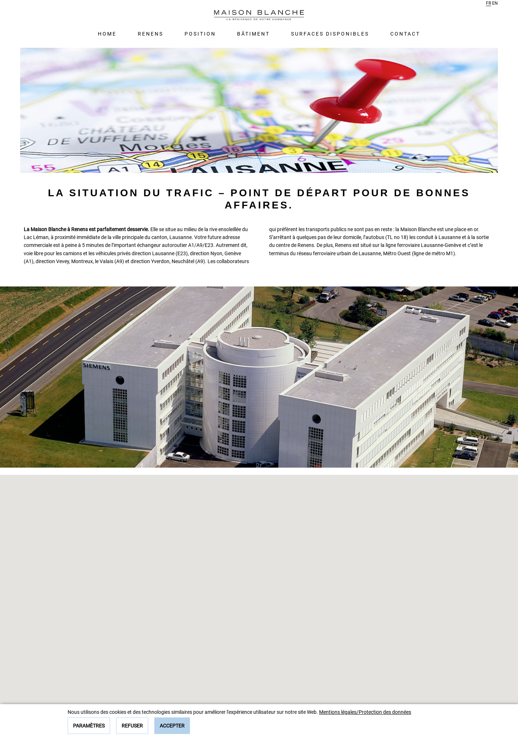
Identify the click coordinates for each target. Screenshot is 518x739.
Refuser (132, 726)
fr (488, 3)
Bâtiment (253, 34)
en (495, 3)
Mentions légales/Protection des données (365, 712)
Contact (405, 34)
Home (107, 34)
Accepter (172, 726)
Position (200, 34)
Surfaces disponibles (330, 34)
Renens (150, 34)
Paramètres (89, 726)
